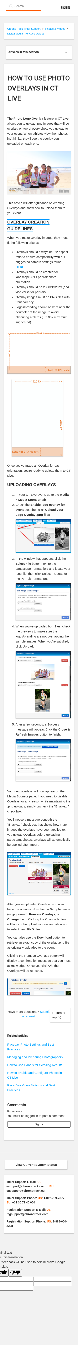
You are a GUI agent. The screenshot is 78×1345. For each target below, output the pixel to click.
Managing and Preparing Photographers (35, 1057)
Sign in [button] (65, 7)
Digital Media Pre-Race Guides (25, 33)
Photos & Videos (55, 28)
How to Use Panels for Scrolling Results (34, 1065)
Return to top (58, 1015)
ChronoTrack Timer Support (24, 28)
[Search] (23, 6)
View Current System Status (36, 1164)
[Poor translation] (15, 1273)
